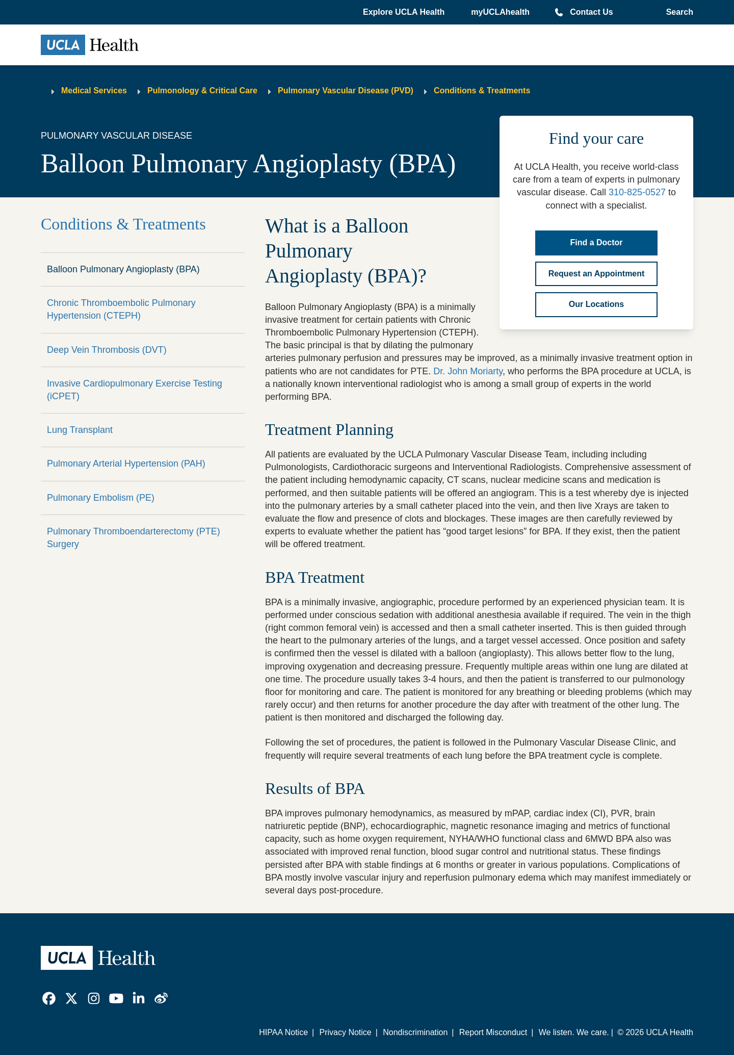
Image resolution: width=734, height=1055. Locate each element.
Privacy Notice (345, 1032)
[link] (49, 998)
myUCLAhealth (500, 12)
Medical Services (94, 90)
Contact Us (591, 12)
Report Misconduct (493, 1032)
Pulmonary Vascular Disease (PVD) (345, 90)
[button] (405, 12)
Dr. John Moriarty (468, 371)
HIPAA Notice (283, 1032)
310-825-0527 (637, 192)
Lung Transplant (80, 430)
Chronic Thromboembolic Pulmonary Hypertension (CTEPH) (121, 309)
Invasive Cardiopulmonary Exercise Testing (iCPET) (134, 389)
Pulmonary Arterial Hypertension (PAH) (126, 463)
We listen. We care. (574, 1032)
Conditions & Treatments (482, 90)
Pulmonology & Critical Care (202, 90)
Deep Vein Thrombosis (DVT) (107, 350)
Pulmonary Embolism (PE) (100, 498)
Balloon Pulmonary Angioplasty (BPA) (123, 269)
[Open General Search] (677, 12)
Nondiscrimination (415, 1032)
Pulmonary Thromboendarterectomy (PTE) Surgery (133, 537)
